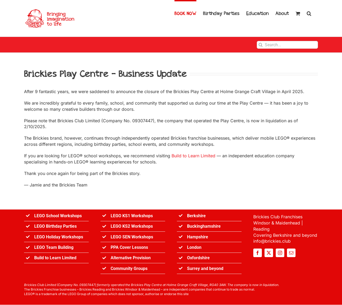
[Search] (261, 45)
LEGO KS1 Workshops (132, 215)
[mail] (291, 253)
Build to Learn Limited (193, 155)
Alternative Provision (131, 257)
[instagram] (280, 253)
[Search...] (287, 45)
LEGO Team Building (53, 247)
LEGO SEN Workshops (132, 236)
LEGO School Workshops (58, 215)
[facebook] (257, 253)
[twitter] (269, 253)
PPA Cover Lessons (129, 247)
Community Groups (129, 268)
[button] (309, 12)
